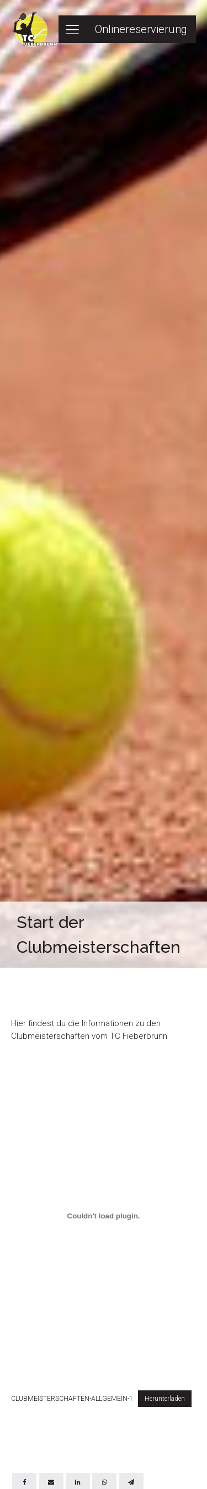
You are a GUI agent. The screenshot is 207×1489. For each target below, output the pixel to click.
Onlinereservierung (141, 29)
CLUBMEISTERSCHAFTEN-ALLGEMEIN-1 (72, 1398)
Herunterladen (165, 1398)
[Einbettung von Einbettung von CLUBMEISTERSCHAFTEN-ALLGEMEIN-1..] (103, 1215)
